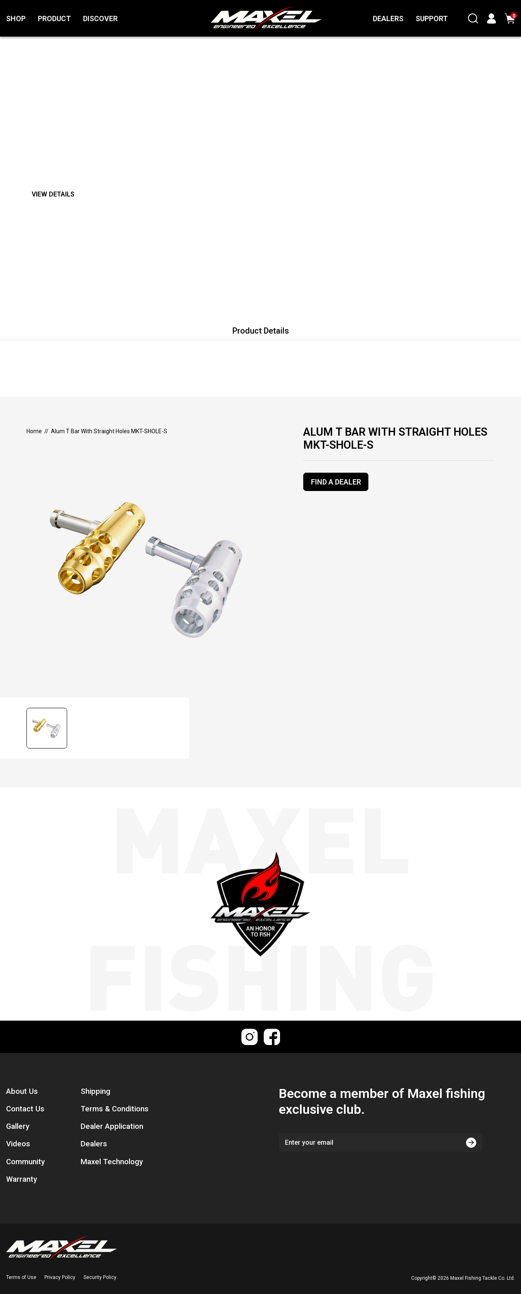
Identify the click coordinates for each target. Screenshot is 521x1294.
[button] (49, 728)
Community (25, 1161)
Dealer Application (112, 1126)
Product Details (260, 331)
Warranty (21, 1179)
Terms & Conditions (115, 1108)
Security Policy (99, 1277)
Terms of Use (21, 1277)
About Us (22, 1091)
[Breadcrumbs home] (34, 431)
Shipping (95, 1091)
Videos (18, 1143)
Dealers (94, 1143)
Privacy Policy (59, 1277)
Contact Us (25, 1108)
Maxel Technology (112, 1161)
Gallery (17, 1126)
